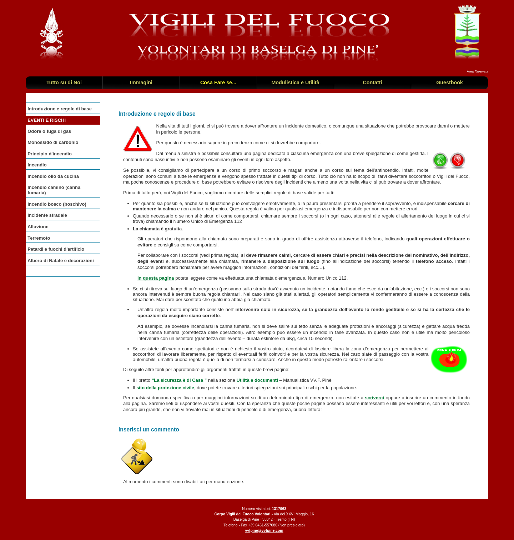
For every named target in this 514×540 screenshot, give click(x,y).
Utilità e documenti (257, 380)
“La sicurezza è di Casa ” (179, 380)
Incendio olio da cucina (53, 176)
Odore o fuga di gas (49, 131)
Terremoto (38, 238)
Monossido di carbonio (52, 142)
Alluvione (38, 226)
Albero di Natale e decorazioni (60, 260)
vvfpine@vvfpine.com (264, 530)
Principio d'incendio (49, 153)
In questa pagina (155, 278)
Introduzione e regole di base (59, 108)
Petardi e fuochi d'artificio (55, 249)
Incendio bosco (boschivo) (56, 204)
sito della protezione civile (165, 387)
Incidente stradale (47, 215)
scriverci (374, 397)
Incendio (36, 165)
